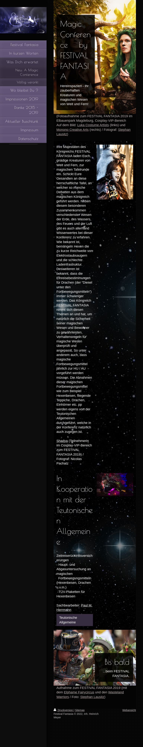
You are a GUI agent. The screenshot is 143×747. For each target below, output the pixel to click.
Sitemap (80, 710)
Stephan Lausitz (92, 697)
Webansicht (129, 710)
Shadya (62, 441)
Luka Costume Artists (93, 125)
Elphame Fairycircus (79, 692)
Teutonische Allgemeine (68, 620)
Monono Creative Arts (72, 130)
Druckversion (64, 710)
